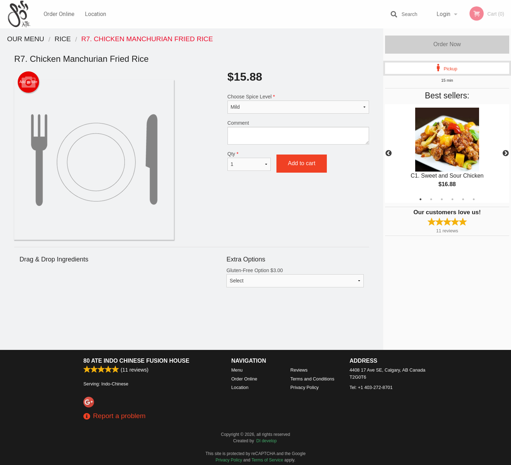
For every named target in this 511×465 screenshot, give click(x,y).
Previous (388, 153)
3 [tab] (441, 199)
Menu (237, 370)
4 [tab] (452, 199)
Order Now (447, 44)
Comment (298, 132)
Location (95, 14)
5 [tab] (463, 199)
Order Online (59, 14)
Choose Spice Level (298, 104)
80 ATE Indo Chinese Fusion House (136, 361)
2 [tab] (431, 199)
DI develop (266, 440)
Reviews (298, 370)
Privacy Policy (304, 387)
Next (505, 153)
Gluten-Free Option (295, 277)
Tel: (371, 387)
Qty (249, 161)
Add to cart (301, 163)
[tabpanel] (447, 153)
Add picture (29, 82)
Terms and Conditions (312, 379)
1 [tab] (420, 199)
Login (443, 14)
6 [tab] (473, 199)
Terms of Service (267, 460)
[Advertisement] (191, 327)
